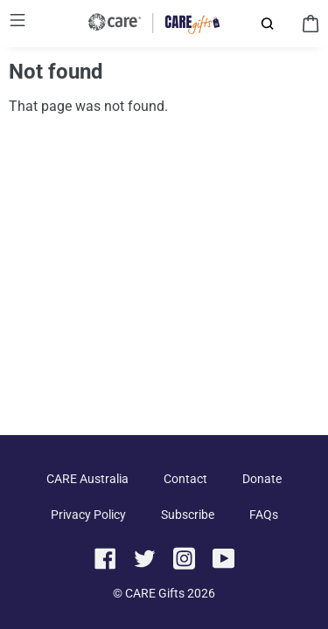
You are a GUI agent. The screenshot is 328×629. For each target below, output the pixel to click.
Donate (262, 479)
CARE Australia (87, 479)
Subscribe (187, 515)
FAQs (263, 515)
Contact (185, 479)
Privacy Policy (88, 515)
